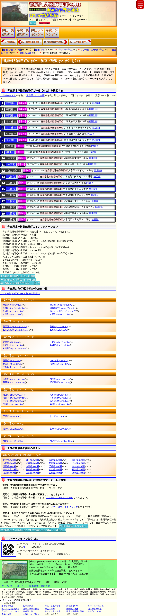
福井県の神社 (9, 472)
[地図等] (96, 103)
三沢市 (11, 416)
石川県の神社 (78, 469)
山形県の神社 (9, 463)
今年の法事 (6, 614)
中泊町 (13, 379)
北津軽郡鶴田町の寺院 (92, 49)
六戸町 (12, 441)
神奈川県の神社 (10, 469)
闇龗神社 (11, 103)
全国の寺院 (40, 49)
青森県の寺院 (65, 49)
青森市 (12, 305)
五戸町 (59, 329)
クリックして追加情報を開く (17, 600)
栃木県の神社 (78, 463)
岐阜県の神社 (78, 472)
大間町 (12, 314)
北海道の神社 (9, 460)
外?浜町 (14, 348)
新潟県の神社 (32, 469)
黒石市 (59, 326)
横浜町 (12, 428)
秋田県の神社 (78, 460)
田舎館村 (62, 308)
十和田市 (12, 367)
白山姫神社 (13, 170)
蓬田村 (59, 428)
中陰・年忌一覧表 (52, 611)
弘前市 (59, 401)
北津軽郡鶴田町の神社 (54, 53)
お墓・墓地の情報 (52, 606)
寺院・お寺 (50, 609)
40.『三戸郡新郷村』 (78, 42)
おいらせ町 (63, 311)
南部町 (59, 379)
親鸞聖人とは (72, 609)
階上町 (13, 394)
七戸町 (12, 345)
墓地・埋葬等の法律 (75, 611)
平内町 (12, 401)
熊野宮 (9, 146)
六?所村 (61, 441)
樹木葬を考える (95, 609)
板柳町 (13, 308)
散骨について (72, 606)
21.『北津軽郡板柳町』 (31, 42)
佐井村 (11, 342)
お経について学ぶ (31, 614)
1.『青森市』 (10, 42)
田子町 (12, 360)
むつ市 (57, 416)
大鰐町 (59, 314)
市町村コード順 (20, 293)
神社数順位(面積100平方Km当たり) (17, 283)
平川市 (59, 398)
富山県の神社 (55, 469)
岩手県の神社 (32, 460)
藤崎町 (59, 404)
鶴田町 (12, 364)
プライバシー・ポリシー (14, 586)
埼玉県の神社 (32, 466)
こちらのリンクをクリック (59, 497)
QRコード (27, 547)
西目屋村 (14, 382)
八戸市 (59, 394)
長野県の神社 (55, 472)
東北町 (59, 364)
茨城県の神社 (55, 463)
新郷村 (59, 345)
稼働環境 (33, 586)
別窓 (33, 275)
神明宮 (9, 152)
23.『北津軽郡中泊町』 (54, 42)
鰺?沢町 (61, 305)
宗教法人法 (28, 611)
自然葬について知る (10, 611)
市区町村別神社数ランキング (15, 275)
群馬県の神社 (9, 466)
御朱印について (95, 611)
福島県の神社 (32, 463)
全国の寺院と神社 (12, 49)
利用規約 (45, 586)
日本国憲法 (28, 606)
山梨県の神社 (32, 472)
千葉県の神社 (55, 466)
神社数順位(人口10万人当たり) (15, 279)
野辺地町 (60, 382)
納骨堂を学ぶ (7, 606)
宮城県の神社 (55, 460)
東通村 (14, 398)
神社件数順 (34, 293)
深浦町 (12, 404)
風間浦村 (15, 326)
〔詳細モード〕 (8, 95)
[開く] (22, 103)
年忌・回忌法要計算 (10, 609)
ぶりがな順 (6, 293)
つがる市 (59, 360)
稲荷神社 (11, 121)
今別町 (12, 311)
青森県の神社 (26, 53)
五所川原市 (16, 329)
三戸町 (59, 342)
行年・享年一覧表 (31, 609)
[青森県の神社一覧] (35, 95)
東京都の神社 (78, 466)
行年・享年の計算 (96, 606)
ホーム (32, 22)
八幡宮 (11, 176)
